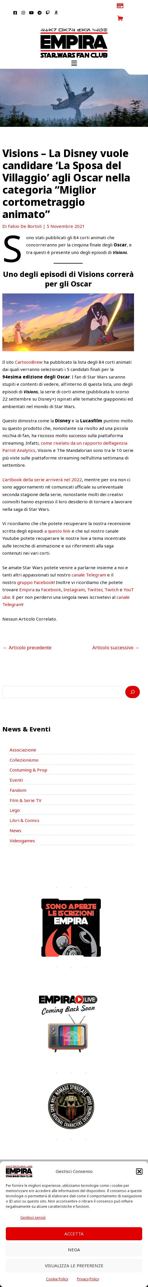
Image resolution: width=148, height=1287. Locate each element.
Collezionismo (24, 747)
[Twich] (87, 1159)
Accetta (74, 1233)
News (15, 818)
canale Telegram (89, 562)
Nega (74, 1249)
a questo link (57, 518)
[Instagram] (61, 1159)
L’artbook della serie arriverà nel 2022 (42, 467)
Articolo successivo (115, 635)
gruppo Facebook (35, 569)
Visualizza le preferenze (74, 1265)
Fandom (18, 778)
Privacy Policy (88, 1279)
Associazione (23, 737)
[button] (139, 1171)
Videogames (22, 828)
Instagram (74, 577)
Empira (26, 577)
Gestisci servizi (32, 1217)
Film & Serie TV (25, 787)
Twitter (94, 577)
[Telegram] (78, 1159)
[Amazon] (95, 1159)
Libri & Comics (24, 808)
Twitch (112, 577)
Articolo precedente (27, 635)
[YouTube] (69, 1159)
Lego (15, 798)
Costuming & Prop (28, 757)
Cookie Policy (57, 1279)
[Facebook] (52, 1159)
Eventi (16, 767)
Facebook (51, 577)
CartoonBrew (29, 349)
